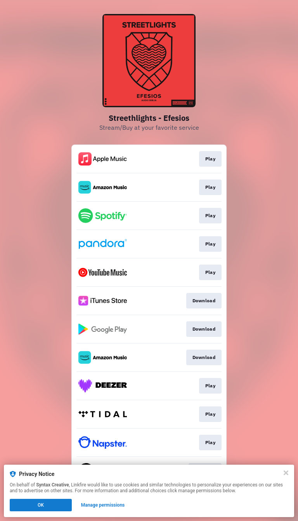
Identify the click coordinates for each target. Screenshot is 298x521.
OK (41, 505)
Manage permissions (103, 505)
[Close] (286, 473)
